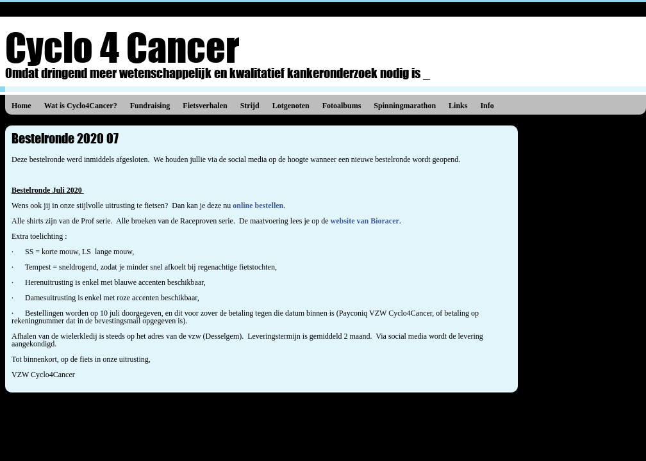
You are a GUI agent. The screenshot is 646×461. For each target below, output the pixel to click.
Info (486, 105)
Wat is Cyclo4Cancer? (80, 105)
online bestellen (258, 205)
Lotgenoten (291, 105)
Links (458, 105)
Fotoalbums (341, 105)
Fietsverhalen (205, 105)
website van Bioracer (365, 220)
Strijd (250, 105)
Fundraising (150, 105)
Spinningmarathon (405, 105)
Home (21, 105)
